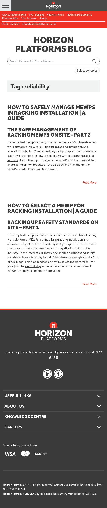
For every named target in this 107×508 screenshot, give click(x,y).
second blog (33, 266)
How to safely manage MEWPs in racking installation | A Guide (51, 112)
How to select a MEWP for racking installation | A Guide (52, 208)
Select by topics (87, 70)
